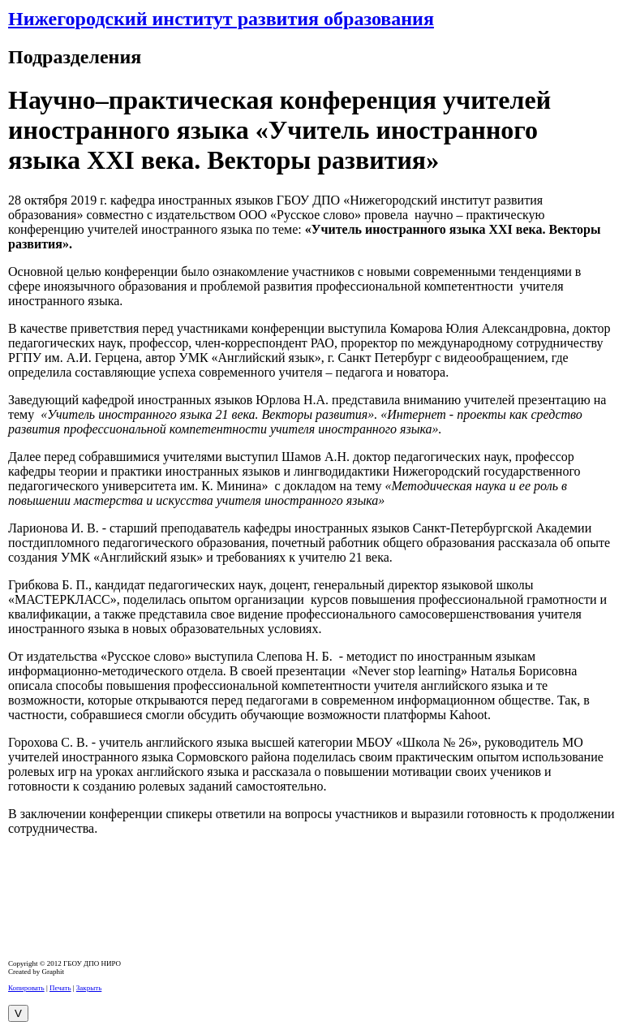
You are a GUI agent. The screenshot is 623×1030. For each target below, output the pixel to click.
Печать (60, 988)
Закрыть (88, 988)
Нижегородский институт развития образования (221, 18)
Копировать (26, 988)
